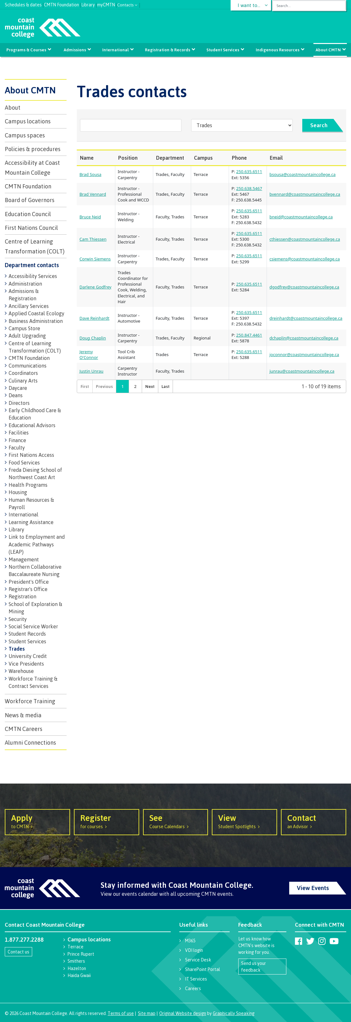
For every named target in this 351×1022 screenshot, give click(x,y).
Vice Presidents (26, 664)
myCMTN (106, 4)
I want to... (249, 5)
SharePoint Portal (202, 969)
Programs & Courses (27, 49)
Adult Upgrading (27, 335)
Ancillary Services (29, 306)
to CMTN (37, 821)
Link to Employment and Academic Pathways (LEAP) (37, 544)
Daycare (18, 388)
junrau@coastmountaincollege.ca (301, 371)
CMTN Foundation (61, 4)
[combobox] (309, 6)
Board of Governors (29, 199)
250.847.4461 (249, 335)
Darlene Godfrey (95, 287)
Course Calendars (175, 821)
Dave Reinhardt (94, 318)
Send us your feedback (253, 966)
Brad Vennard (92, 194)
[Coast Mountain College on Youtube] (334, 941)
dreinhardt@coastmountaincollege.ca (305, 318)
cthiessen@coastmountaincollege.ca (304, 239)
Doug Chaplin (92, 338)
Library (88, 4)
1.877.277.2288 (24, 939)
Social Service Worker (33, 626)
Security (18, 619)
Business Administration (36, 321)
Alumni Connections (30, 742)
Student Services (222, 49)
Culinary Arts (23, 380)
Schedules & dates (23, 4)
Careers (193, 988)
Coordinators (23, 373)
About (12, 107)
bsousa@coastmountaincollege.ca (302, 174)
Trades (17, 649)
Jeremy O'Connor (88, 354)
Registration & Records (167, 49)
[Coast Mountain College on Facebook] (298, 941)
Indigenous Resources (277, 49)
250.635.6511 (249, 171)
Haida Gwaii (79, 975)
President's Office (29, 582)
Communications (28, 365)
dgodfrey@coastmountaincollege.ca (304, 287)
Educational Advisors (32, 425)
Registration (22, 596)
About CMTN (327, 49)
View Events (313, 888)
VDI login (194, 950)
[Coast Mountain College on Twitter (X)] (310, 941)
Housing (18, 492)
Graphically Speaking (233, 1013)
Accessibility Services (33, 276)
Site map (146, 1013)
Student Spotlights (244, 821)
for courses (106, 821)
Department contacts (32, 264)
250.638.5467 (249, 188)
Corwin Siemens (95, 259)
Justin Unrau (91, 371)
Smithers (76, 961)
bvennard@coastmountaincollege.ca (304, 194)
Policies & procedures (33, 148)
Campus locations (28, 121)
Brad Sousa (90, 174)
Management (24, 559)
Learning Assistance (31, 522)
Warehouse (21, 671)
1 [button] (123, 386)
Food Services (24, 462)
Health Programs (28, 485)
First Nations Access (31, 455)
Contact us (18, 951)
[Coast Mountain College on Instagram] (322, 941)
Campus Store (24, 328)
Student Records (27, 634)
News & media (23, 715)
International (116, 49)
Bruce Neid (90, 217)
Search (318, 125)
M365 (190, 940)
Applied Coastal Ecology (36, 313)
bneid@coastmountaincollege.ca (301, 217)
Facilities (19, 432)
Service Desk (198, 959)
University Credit (28, 656)
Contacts (125, 4)
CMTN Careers (23, 728)
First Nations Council (31, 227)
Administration (25, 284)
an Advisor (313, 821)
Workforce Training (30, 700)
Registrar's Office (28, 589)
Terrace (75, 946)
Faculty (17, 447)
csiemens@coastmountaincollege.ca (304, 259)
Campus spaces (25, 135)
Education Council (28, 213)
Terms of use (121, 1013)
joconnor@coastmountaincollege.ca (304, 354)
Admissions (75, 49)
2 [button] (135, 386)
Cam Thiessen (92, 239)
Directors (19, 403)
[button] (150, 386)
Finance (17, 440)
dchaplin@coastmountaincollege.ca (303, 338)
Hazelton (77, 968)
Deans (16, 395)
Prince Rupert (81, 954)
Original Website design (182, 1013)
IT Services (196, 979)
